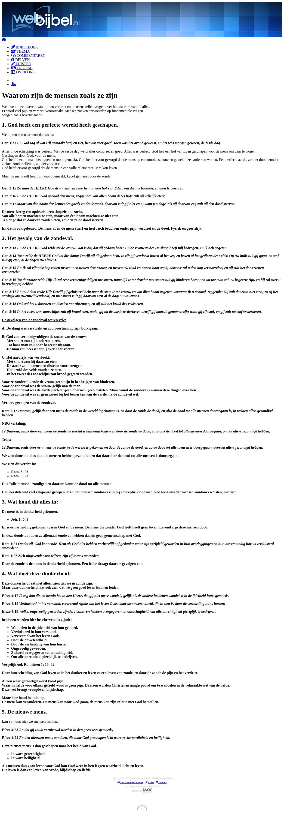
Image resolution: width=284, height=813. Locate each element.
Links (149, 782)
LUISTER (21, 64)
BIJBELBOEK (24, 47)
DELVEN (20, 60)
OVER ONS (23, 72)
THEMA (20, 51)
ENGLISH (21, 68)
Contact (161, 782)
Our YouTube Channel (130, 782)
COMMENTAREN (28, 55)
